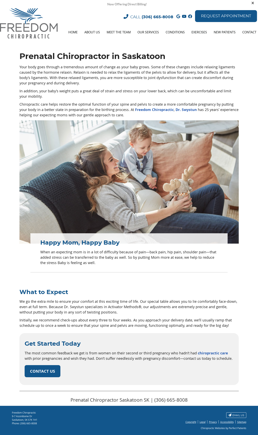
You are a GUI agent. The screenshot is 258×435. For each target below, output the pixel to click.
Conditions (175, 32)
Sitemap (241, 421)
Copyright (191, 421)
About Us (92, 32)
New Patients (225, 32)
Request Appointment (226, 16)
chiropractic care (213, 353)
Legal (203, 421)
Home (73, 32)
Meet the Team (119, 32)
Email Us (236, 415)
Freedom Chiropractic (154, 109)
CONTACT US (42, 371)
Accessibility (227, 421)
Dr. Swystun (186, 109)
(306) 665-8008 (157, 17)
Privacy (213, 421)
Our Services (148, 32)
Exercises (199, 32)
